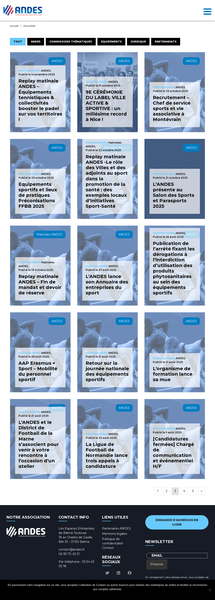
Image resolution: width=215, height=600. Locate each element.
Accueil (14, 25)
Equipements (111, 41)
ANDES (36, 41)
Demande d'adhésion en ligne (177, 522)
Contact (108, 548)
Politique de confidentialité (111, 594)
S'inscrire (156, 564)
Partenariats (166, 41)
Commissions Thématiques (70, 41)
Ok (91, 594)
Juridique (138, 41)
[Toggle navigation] (207, 10)
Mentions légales (114, 534)
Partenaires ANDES (116, 528)
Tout (17, 41)
